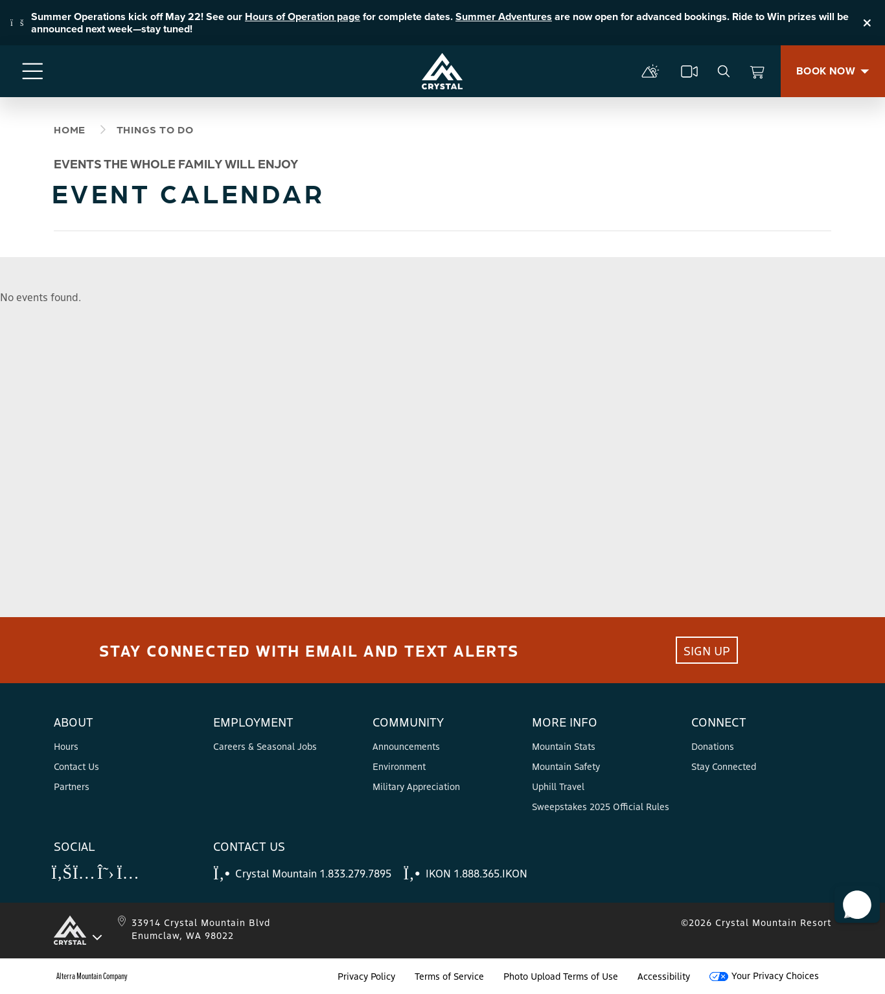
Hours (66, 746)
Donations (712, 746)
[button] (853, 895)
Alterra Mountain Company (92, 975)
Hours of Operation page (302, 16)
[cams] (689, 71)
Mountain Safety (566, 766)
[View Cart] (757, 71)
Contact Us (76, 766)
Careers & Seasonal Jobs (265, 746)
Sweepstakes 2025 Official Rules (600, 806)
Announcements (406, 746)
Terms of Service (449, 975)
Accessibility (664, 975)
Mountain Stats (563, 746)
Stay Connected (723, 766)
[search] (723, 71)
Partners (71, 786)
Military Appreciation (416, 786)
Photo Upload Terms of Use (560, 975)
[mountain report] (650, 71)
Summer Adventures (503, 16)
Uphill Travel (558, 786)
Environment (399, 766)
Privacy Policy (366, 975)
